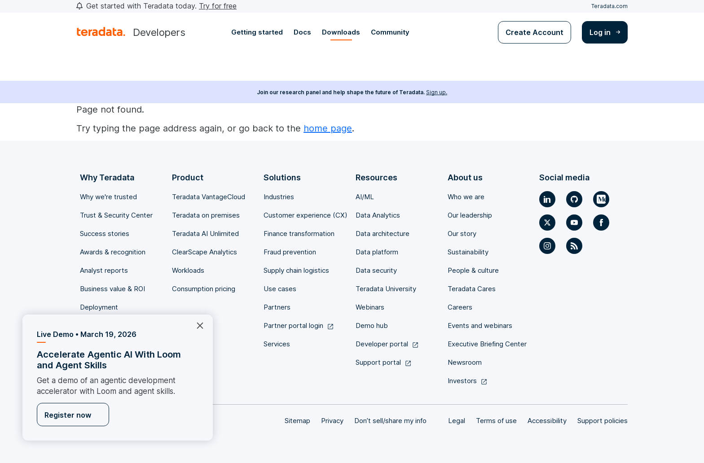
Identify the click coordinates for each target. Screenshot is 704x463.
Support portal (384, 362)
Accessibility (547, 420)
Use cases (280, 288)
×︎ (196, 324)
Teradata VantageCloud (208, 196)
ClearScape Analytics (204, 252)
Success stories (104, 233)
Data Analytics (378, 215)
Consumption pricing (203, 288)
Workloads (188, 270)
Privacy (332, 420)
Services (277, 344)
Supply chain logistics (296, 270)
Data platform (377, 252)
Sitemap (297, 420)
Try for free (218, 5)
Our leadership (470, 215)
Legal (456, 420)
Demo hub (372, 325)
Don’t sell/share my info (390, 420)
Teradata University (386, 288)
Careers (460, 307)
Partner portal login (299, 325)
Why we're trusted (108, 196)
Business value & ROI (112, 288)
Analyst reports (104, 270)
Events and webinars (480, 325)
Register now (67, 415)
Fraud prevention (290, 252)
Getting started (257, 32)
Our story (462, 233)
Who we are (466, 196)
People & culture (473, 270)
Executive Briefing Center (487, 344)
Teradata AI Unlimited (205, 233)
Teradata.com (609, 6)
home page (328, 128)
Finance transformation (299, 233)
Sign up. (436, 92)
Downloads (341, 32)
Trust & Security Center (116, 215)
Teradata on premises (206, 215)
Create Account (534, 32)
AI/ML (365, 196)
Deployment (99, 307)
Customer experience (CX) (306, 215)
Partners (277, 307)
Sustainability (468, 252)
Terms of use (496, 420)
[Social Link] (547, 199)
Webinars (370, 307)
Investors (468, 380)
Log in (605, 32)
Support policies (602, 420)
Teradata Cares (472, 288)
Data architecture (382, 233)
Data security (376, 270)
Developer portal (387, 344)
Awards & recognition (112, 252)
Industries (279, 196)
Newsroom (465, 362)
